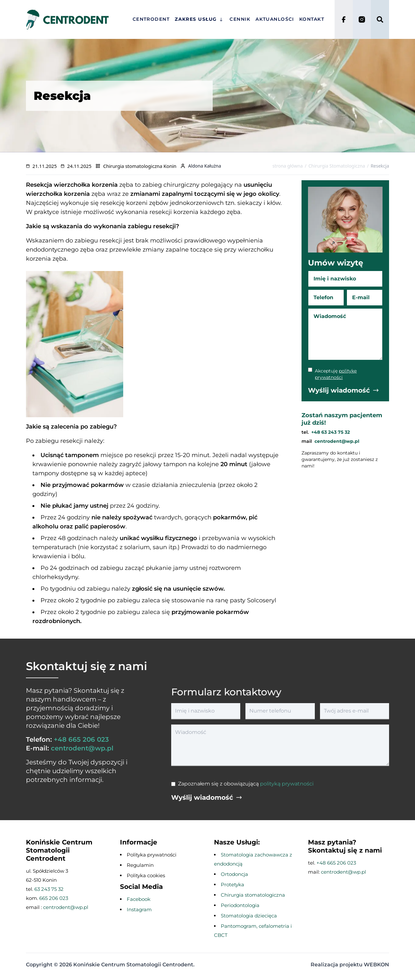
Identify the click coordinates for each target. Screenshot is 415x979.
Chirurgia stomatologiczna (253, 895)
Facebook (138, 899)
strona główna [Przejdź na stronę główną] (287, 166)
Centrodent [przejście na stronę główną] (151, 19)
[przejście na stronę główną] (72, 19)
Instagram (139, 909)
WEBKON (376, 964)
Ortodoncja (234, 874)
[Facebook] (344, 19)
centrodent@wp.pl (336, 441)
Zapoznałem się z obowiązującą (246, 784)
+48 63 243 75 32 (330, 432)
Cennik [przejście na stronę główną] (240, 19)
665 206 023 (53, 898)
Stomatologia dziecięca (249, 916)
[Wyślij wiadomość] (343, 390)
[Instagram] (362, 19)
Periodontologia (240, 905)
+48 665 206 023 (81, 739)
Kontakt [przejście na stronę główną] (311, 19)
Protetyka (232, 884)
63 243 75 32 (49, 889)
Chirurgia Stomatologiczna (336, 166)
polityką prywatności (287, 784)
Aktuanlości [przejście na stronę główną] (274, 19)
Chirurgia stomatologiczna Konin (139, 166)
